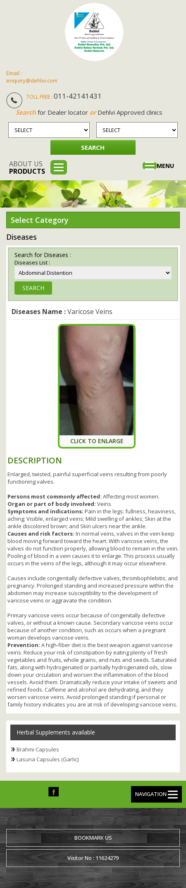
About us (27, 167)
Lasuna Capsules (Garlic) (48, 759)
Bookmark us (93, 837)
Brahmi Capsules (38, 749)
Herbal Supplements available (56, 732)
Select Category (40, 220)
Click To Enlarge (97, 441)
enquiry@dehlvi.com (31, 80)
